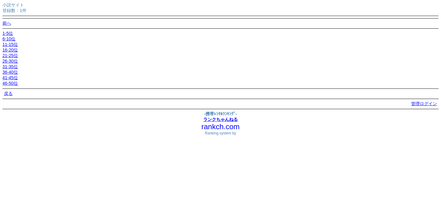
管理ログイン (424, 103)
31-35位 (10, 66)
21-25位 (10, 55)
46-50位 (10, 83)
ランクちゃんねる (220, 119)
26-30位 (10, 61)
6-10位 (8, 38)
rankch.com (220, 126)
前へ (6, 23)
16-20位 (10, 49)
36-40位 (10, 72)
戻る (8, 93)
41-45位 (10, 77)
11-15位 (10, 44)
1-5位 (7, 33)
